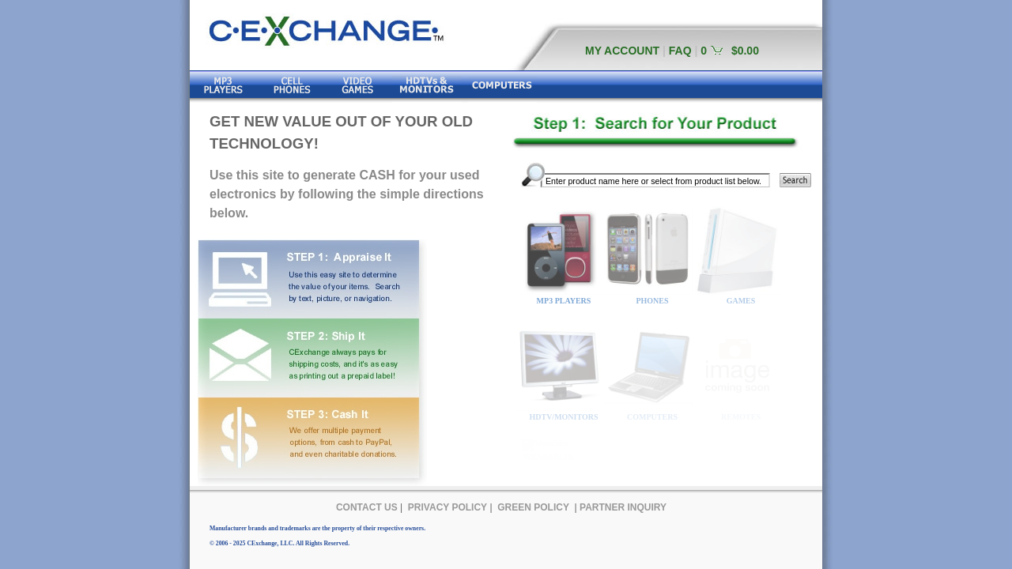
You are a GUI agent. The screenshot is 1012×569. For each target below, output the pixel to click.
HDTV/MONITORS (563, 417)
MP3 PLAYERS (564, 300)
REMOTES (741, 417)
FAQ (680, 50)
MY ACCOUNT (622, 50)
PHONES (652, 300)
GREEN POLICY (533, 507)
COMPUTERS (652, 417)
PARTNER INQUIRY (623, 507)
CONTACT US (367, 507)
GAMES (741, 300)
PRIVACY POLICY (447, 507)
